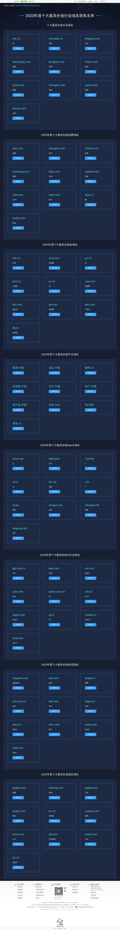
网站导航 (103, 1)
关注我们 (57, 884)
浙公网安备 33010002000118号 (84, 907)
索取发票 (75, 892)
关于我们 (21, 884)
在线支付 (75, 886)
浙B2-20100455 (70, 907)
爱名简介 (20, 886)
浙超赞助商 (31, 1)
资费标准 (20, 889)
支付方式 (75, 884)
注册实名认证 (40, 895)
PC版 (64, 928)
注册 (90, 1)
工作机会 (20, 895)
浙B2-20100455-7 (31, 907)
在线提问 (93, 892)
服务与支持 (95, 884)
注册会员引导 (40, 889)
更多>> (38, 898)
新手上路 (38, 886)
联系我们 (20, 898)
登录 (96, 1)
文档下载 (93, 895)
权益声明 (20, 892)
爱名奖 (12, 5)
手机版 (59, 928)
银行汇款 (75, 889)
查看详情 (18, 48)
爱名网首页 (17, 1)
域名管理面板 (95, 898)
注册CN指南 (39, 892)
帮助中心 (39, 884)
